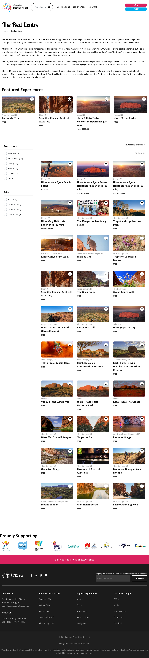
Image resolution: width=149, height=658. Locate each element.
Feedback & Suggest (11, 602)
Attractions (15, 158)
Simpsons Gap (85, 437)
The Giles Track (86, 292)
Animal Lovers (16, 153)
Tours (13, 178)
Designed (63, 643)
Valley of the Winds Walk (55, 401)
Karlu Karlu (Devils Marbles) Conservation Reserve (126, 366)
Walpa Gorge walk (123, 292)
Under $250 (15, 209)
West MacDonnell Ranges (56, 437)
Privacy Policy (19, 621)
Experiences (79, 6)
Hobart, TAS (44, 611)
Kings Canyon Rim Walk (55, 256)
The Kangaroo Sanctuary (91, 221)
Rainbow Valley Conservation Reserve (90, 364)
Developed (75, 643)
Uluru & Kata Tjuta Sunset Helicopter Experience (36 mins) (92, 186)
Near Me (93, 6)
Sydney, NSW (45, 599)
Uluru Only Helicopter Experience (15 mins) (54, 223)
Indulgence (81, 623)
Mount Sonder (49, 504)
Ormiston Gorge (50, 469)
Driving (13, 163)
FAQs (116, 599)
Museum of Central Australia (88, 470)
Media (116, 605)
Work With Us (120, 611)
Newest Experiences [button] (133, 144)
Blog (14, 618)
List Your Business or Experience (74, 559)
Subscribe (139, 578)
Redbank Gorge (122, 437)
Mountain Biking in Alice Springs (127, 470)
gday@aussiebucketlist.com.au (15, 606)
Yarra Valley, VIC (46, 617)
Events (13, 168)
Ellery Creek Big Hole (125, 504)
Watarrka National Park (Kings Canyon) (55, 329)
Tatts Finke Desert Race (55, 362)
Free (12, 199)
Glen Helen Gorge (87, 504)
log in (135, 9)
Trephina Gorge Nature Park (127, 223)
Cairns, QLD (44, 605)
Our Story (6, 618)
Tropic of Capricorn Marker (124, 258)
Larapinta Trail (11, 118)
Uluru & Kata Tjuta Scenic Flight (56, 184)
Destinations (63, 6)
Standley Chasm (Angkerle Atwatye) (54, 119)
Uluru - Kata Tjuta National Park (87, 403)
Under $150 (15, 204)
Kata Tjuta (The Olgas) (126, 401)
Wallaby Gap (84, 256)
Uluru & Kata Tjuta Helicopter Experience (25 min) (92, 121)
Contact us (118, 617)
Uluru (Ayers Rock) (125, 118)
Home (5, 31)
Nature (13, 173)
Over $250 (14, 214)
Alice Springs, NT (46, 623)
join (136, 5)
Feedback (118, 623)
